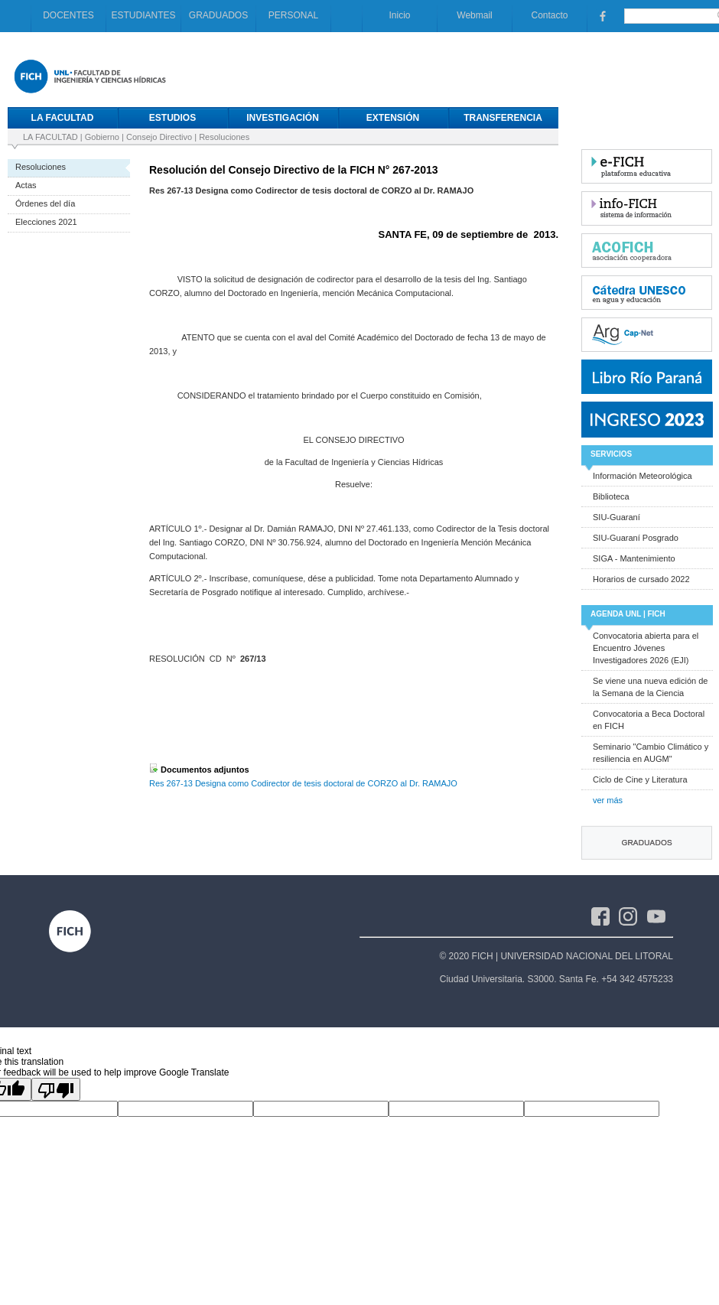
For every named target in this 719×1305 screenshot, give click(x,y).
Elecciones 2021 (46, 221)
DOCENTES (68, 15)
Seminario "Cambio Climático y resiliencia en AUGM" (650, 752)
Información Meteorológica (642, 475)
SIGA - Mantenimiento (634, 558)
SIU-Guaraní (616, 517)
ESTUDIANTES (143, 15)
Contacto (549, 15)
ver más (608, 800)
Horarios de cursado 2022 (641, 579)
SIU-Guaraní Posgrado (635, 537)
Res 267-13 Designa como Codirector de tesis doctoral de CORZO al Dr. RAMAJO (303, 783)
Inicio (399, 15)
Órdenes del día (45, 203)
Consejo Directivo (159, 137)
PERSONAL (293, 15)
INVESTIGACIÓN (282, 117)
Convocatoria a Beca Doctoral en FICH (648, 720)
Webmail (474, 15)
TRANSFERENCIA (503, 117)
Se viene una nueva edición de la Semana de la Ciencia (650, 687)
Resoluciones (224, 137)
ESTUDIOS (172, 117)
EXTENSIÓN (392, 117)
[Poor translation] (55, 1089)
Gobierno (102, 137)
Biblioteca (611, 496)
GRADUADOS (218, 15)
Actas (26, 185)
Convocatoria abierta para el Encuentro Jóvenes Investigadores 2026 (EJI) (645, 648)
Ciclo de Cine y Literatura (640, 779)
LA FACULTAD (62, 117)
